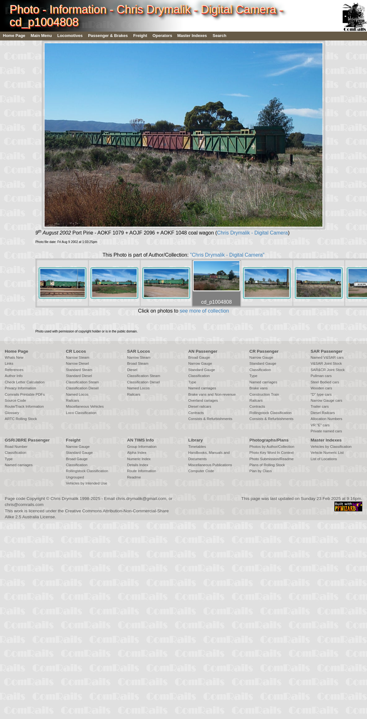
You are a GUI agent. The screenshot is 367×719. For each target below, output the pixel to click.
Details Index (137, 465)
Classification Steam (82, 382)
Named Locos (77, 394)
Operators (162, 35)
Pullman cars (321, 376)
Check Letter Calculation (25, 382)
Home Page (14, 35)
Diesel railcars (199, 406)
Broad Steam (137, 363)
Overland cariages (203, 400)
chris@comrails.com (24, 504)
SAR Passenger (327, 351)
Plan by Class (260, 471)
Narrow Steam (77, 357)
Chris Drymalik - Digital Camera (252, 232)
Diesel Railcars (323, 413)
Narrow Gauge (200, 363)
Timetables (197, 446)
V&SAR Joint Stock (326, 363)
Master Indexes (192, 35)
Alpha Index (136, 452)
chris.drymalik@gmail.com (141, 498)
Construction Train (264, 394)
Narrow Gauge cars (326, 400)
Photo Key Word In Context (271, 452)
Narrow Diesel (77, 363)
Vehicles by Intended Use (86, 483)
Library (195, 440)
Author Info (14, 376)
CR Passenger (263, 351)
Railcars (72, 400)
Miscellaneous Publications (210, 465)
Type (192, 382)
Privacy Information (20, 388)
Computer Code (201, 471)
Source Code (15, 400)
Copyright (36, 498)
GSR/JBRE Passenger (27, 440)
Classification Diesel (82, 388)
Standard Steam (79, 370)
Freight (140, 35)
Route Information (141, 471)
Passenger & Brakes (108, 35)
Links (9, 363)
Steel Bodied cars (325, 382)
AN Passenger (202, 351)
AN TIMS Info (140, 440)
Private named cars (326, 431)
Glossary (12, 413)
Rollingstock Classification (270, 413)
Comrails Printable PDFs (25, 394)
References (14, 370)
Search (219, 35)
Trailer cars (320, 406)
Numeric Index (139, 459)
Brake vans (258, 388)
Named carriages (202, 388)
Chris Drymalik (64, 498)
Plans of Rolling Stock (267, 465)
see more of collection (204, 311)
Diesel (132, 370)
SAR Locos (138, 351)
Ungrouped (75, 477)
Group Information (142, 446)
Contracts (196, 413)
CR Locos (76, 351)
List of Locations (324, 459)
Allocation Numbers (326, 419)
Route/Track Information (24, 406)
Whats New (14, 357)
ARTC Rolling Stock (21, 419)
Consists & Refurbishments (210, 419)
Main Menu (41, 35)
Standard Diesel (79, 376)
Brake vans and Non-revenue (212, 394)
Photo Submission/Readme (271, 459)
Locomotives (70, 35)
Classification (199, 376)
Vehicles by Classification (331, 446)
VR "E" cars (320, 425)
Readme (134, 477)
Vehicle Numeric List (327, 452)
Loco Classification (81, 413)
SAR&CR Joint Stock (328, 370)
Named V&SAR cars (327, 357)
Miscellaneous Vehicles (84, 406)
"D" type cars (321, 394)
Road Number (16, 446)
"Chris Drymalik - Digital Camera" (227, 255)
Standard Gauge (201, 370)
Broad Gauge (199, 357)
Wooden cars (321, 388)
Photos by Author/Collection (271, 446)
